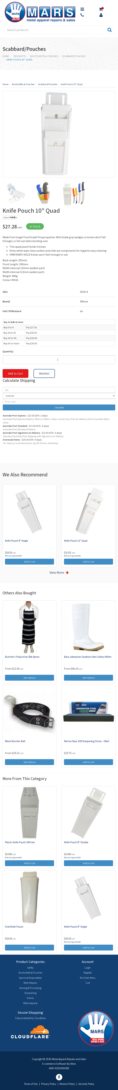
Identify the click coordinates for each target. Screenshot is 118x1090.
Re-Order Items (87, 977)
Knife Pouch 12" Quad (75, 540)
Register (88, 972)
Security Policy (86, 1084)
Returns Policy (67, 1084)
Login (88, 967)
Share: (10, 217)
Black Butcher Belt (15, 741)
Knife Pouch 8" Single (16, 540)
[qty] (59, 390)
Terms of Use (31, 1084)
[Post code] (59, 402)
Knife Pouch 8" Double (76, 842)
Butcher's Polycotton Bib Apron (22, 656)
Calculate (59, 407)
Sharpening (30, 993)
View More (56, 572)
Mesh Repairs (30, 982)
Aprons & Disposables (30, 977)
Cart (87, 982)
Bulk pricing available (13, 556)
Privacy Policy (48, 1084)
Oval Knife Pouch (14, 926)
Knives (30, 998)
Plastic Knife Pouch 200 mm (20, 842)
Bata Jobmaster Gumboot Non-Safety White (87, 656)
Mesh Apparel (30, 1003)
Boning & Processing (30, 988)
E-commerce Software (54, 1063)
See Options (30, 677)
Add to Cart (15, 373)
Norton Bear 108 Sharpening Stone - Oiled (86, 741)
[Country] (59, 396)
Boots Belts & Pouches (30, 972)
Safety (30, 967)
